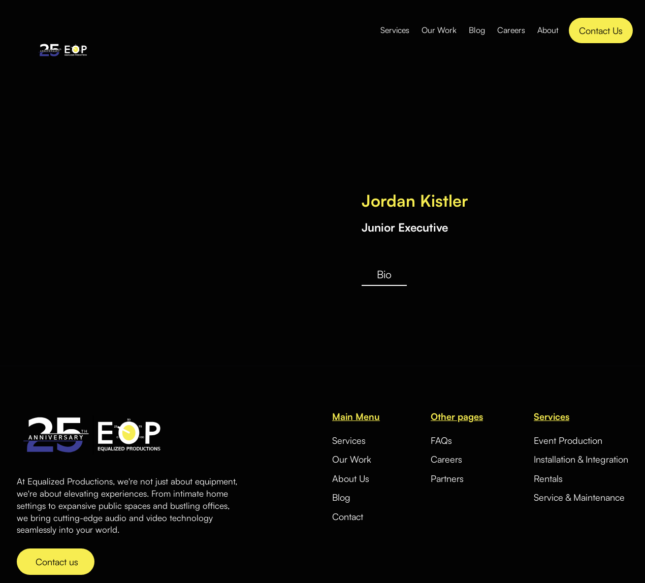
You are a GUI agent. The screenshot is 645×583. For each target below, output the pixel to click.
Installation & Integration (581, 459)
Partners (447, 478)
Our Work (439, 30)
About (548, 30)
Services (394, 30)
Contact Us (601, 30)
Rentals (548, 478)
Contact (347, 516)
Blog (477, 30)
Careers (511, 30)
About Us (350, 478)
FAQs (441, 440)
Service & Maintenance (579, 497)
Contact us (55, 561)
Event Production (568, 440)
